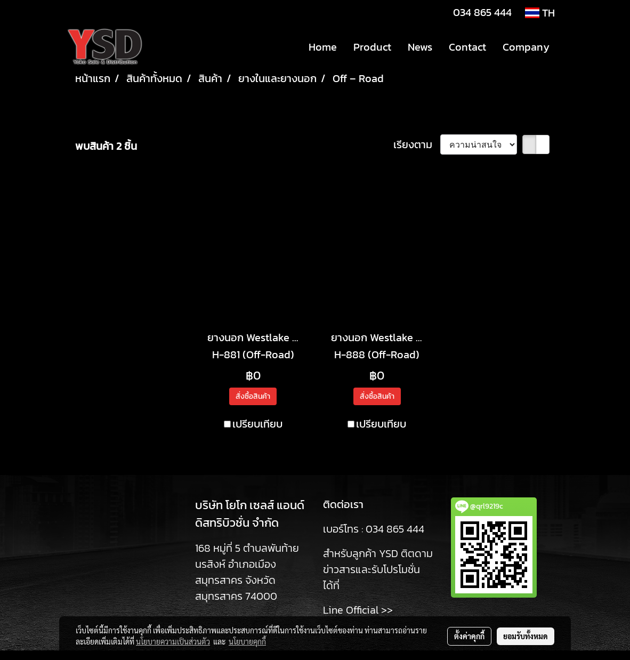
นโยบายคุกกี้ (247, 641)
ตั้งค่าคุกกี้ (469, 636)
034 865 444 (482, 12)
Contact (467, 47)
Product (372, 47)
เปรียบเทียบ (257, 424)
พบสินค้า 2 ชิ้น (106, 146)
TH (540, 13)
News (420, 47)
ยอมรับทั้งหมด (525, 636)
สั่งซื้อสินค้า (253, 396)
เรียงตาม (416, 144)
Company (526, 47)
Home (323, 47)
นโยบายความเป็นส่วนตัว (173, 641)
